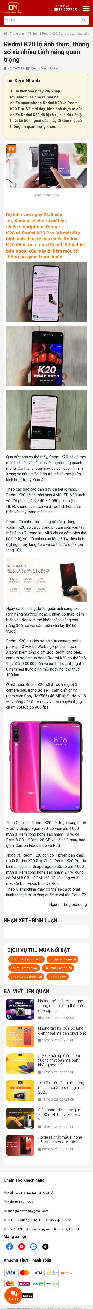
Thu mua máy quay (24, 968)
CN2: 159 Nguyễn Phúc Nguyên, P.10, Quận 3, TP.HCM (41, 1229)
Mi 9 (48, 533)
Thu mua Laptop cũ (58, 968)
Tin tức (33, 33)
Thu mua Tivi (57, 976)
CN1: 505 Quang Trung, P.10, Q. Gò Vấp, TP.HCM (37, 1220)
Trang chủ (14, 33)
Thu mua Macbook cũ (26, 976)
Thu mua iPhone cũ (62, 959)
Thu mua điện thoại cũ (26, 959)
